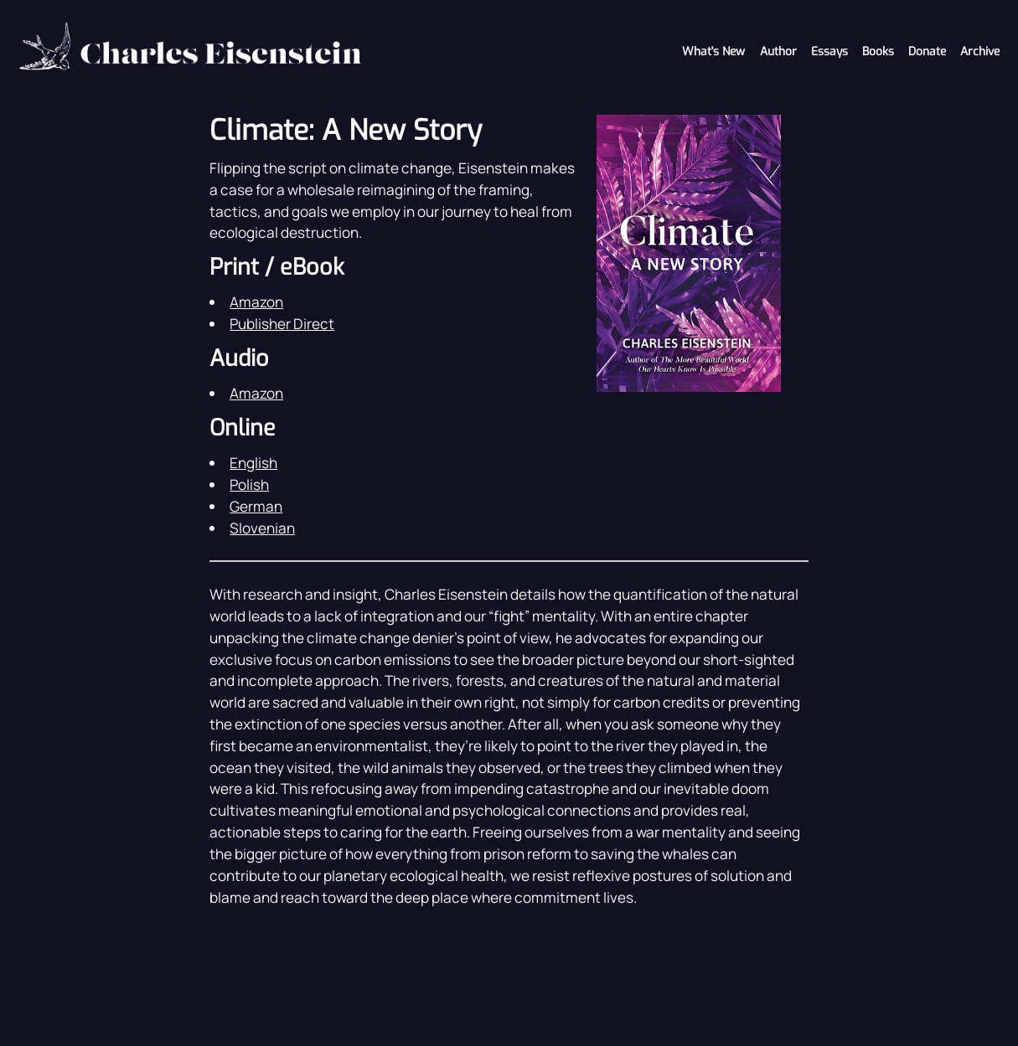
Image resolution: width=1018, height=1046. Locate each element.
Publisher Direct (282, 323)
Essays (829, 51)
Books (878, 51)
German (256, 506)
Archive (980, 51)
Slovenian (262, 528)
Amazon (256, 302)
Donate (927, 51)
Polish (249, 484)
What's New (713, 51)
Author (778, 51)
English (253, 462)
